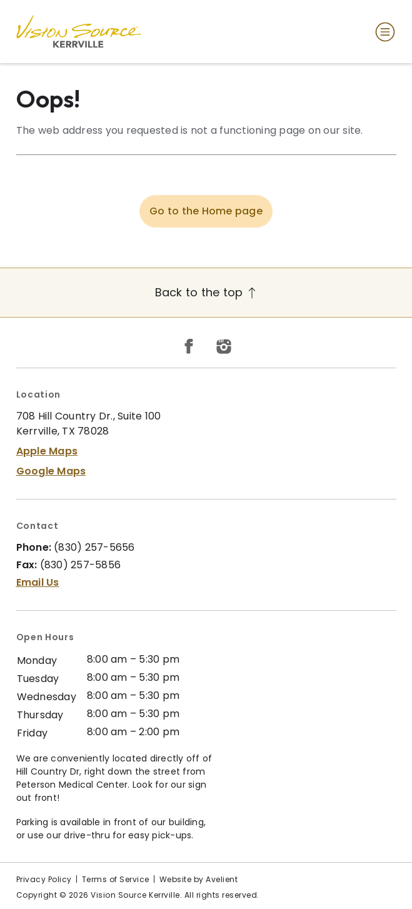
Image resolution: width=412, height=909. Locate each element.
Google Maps (51, 471)
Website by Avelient (198, 879)
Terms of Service (115, 879)
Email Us (37, 582)
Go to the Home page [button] (206, 211)
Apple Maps (47, 451)
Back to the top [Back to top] (206, 292)
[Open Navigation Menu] (382, 32)
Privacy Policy (44, 879)
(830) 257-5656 (94, 547)
